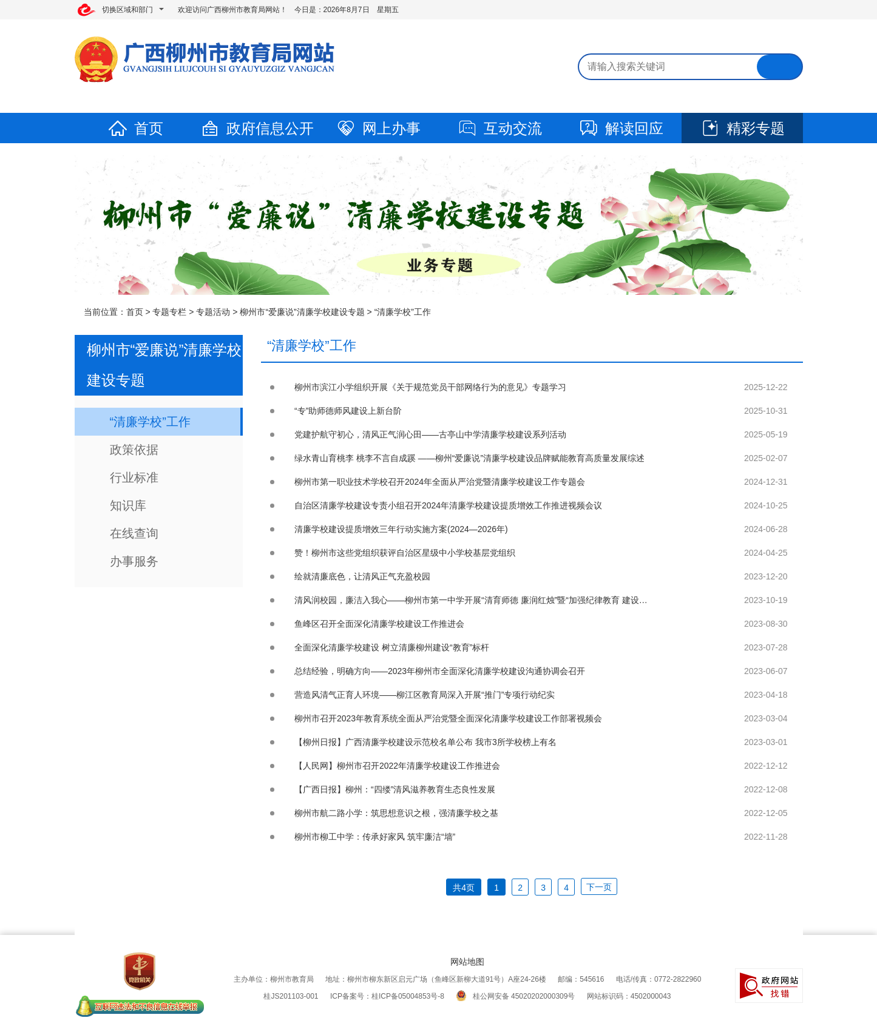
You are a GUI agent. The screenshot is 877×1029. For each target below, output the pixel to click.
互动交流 (499, 128)
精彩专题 (742, 128)
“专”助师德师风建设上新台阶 (348, 411)
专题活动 (213, 312)
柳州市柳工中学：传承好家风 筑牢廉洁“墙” (374, 837)
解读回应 (620, 128)
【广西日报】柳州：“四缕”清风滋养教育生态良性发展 (394, 789)
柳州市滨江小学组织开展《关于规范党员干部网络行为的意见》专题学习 (430, 387)
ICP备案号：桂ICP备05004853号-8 (387, 996)
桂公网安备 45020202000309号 (515, 996)
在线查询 (134, 533)
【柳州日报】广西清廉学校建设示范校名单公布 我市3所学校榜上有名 (425, 742)
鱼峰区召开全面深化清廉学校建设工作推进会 (379, 624)
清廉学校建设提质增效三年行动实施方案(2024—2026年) (401, 529)
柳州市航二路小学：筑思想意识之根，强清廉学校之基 (396, 813)
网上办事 (378, 128)
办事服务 (134, 561)
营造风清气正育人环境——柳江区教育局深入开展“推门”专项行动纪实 (424, 695)
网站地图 (467, 962)
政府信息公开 (257, 128)
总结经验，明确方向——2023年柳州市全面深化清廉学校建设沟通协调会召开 (439, 671)
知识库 (128, 505)
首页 (135, 128)
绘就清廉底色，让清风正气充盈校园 (362, 576)
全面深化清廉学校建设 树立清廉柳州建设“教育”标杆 (391, 647)
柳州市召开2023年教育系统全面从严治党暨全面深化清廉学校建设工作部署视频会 (448, 718)
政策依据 (134, 449)
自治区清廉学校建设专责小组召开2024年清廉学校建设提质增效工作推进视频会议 (448, 505)
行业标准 (134, 477)
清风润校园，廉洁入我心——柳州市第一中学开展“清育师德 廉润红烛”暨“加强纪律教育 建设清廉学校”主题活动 (501, 600)
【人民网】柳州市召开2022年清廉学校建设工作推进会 (397, 766)
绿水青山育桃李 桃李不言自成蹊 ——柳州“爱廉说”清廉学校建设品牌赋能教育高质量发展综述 (469, 458)
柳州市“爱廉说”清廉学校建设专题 (302, 312)
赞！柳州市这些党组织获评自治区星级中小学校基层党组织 (404, 553)
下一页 (599, 887)
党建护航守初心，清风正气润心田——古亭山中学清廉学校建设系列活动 (430, 434)
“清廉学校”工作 (402, 312)
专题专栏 (169, 312)
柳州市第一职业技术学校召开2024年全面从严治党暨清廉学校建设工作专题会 (439, 482)
